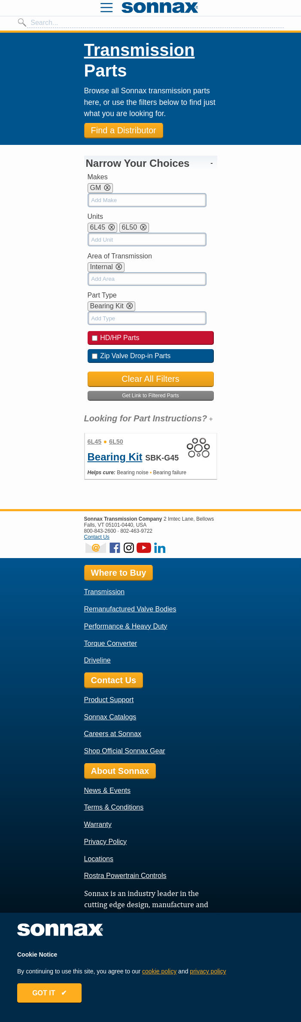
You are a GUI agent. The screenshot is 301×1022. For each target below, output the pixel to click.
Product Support (109, 699)
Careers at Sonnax (112, 733)
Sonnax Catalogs (110, 717)
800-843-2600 (100, 531)
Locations (99, 858)
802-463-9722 (136, 531)
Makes (98, 177)
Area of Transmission (120, 256)
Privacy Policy (105, 841)
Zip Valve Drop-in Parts (131, 355)
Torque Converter (110, 643)
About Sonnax (120, 771)
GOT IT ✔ (49, 993)
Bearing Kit (115, 457)
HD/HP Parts (116, 337)
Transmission (139, 49)
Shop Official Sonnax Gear (124, 751)
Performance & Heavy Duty (125, 626)
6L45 (95, 441)
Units (95, 216)
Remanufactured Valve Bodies (130, 609)
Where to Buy (118, 572)
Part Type (102, 295)
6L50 (116, 441)
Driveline (97, 660)
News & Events (107, 790)
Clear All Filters (150, 379)
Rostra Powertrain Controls (125, 875)
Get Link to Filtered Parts (150, 396)
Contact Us (96, 537)
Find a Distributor (123, 130)
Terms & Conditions (114, 807)
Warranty (98, 824)
